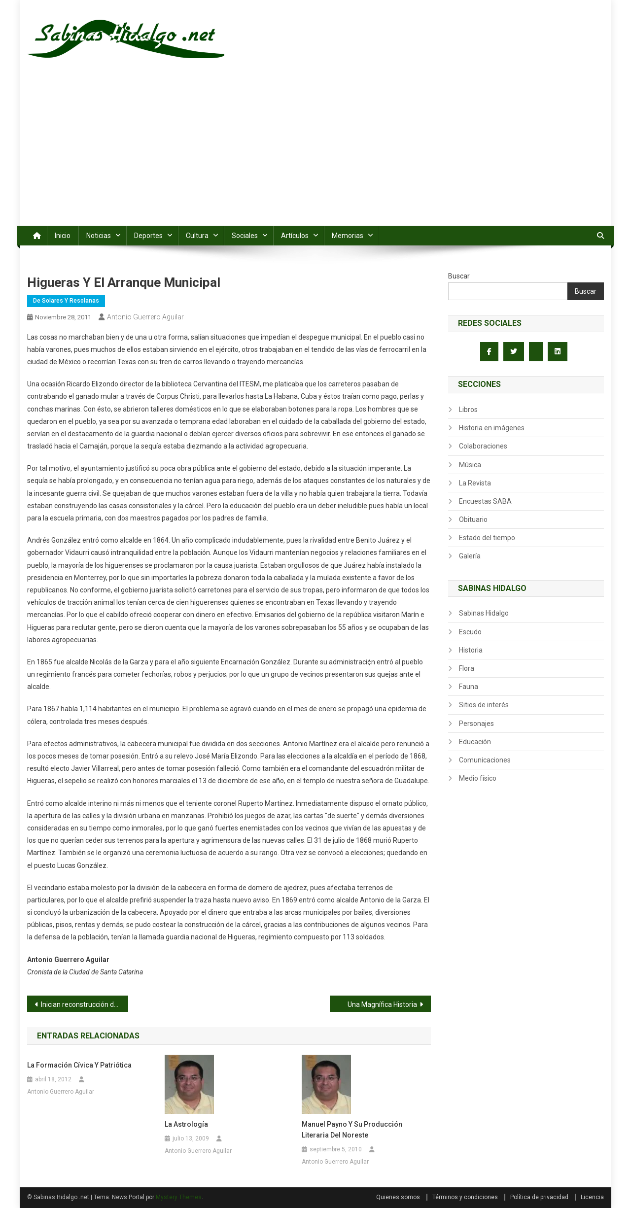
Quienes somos (398, 1197)
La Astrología (186, 1124)
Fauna (468, 686)
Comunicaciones (485, 760)
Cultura (197, 236)
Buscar (459, 276)
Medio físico (477, 778)
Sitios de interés (484, 705)
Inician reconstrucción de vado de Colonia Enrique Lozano (84, 1004)
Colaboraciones (483, 446)
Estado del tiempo (487, 538)
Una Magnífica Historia (382, 1004)
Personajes (476, 723)
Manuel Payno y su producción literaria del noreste (352, 1129)
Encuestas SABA (485, 501)
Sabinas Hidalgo (484, 613)
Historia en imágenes (492, 428)
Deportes (148, 236)
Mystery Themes (179, 1197)
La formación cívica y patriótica (79, 1065)
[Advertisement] (315, 152)
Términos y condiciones (465, 1197)
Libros (468, 410)
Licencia (592, 1197)
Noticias (98, 236)
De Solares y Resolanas (66, 300)
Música (470, 465)
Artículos (295, 236)
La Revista (475, 483)
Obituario (473, 519)
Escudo (470, 632)
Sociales (245, 236)
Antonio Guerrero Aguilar (145, 317)
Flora (466, 668)
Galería (470, 556)
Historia (471, 650)
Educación (475, 742)
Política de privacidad (539, 1197)
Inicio (62, 236)
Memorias (347, 236)
